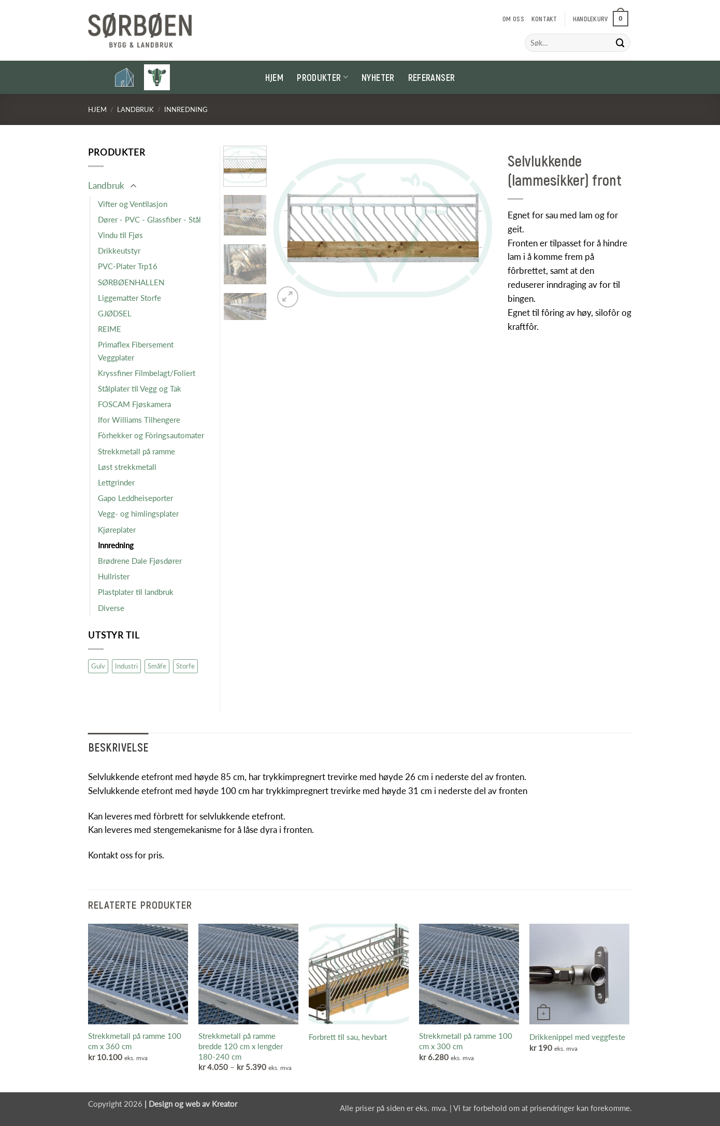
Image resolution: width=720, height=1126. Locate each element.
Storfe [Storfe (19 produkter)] (185, 666)
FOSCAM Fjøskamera (134, 404)
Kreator (224, 1103)
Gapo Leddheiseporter (135, 498)
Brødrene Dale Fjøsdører (140, 560)
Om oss (513, 19)
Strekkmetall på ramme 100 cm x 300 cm (465, 1041)
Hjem (274, 77)
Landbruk (135, 109)
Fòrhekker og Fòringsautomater (151, 435)
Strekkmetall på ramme (136, 451)
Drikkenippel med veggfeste (577, 1036)
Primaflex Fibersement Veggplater (136, 351)
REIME (109, 328)
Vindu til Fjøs (120, 235)
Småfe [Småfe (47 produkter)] (157, 666)
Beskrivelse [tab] (118, 747)
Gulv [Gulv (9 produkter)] (98, 666)
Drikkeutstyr (119, 250)
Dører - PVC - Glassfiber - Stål (149, 219)
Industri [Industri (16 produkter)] (126, 666)
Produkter (322, 77)
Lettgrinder (116, 482)
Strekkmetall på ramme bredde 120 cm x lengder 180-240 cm (240, 1046)
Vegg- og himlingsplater (138, 513)
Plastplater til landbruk (136, 591)
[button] (600, 19)
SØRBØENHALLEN (131, 282)
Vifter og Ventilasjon (132, 203)
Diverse (111, 608)
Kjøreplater (117, 529)
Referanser (431, 77)
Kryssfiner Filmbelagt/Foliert (146, 373)
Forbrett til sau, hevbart (348, 1036)
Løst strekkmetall (127, 466)
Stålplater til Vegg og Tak (139, 388)
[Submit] (620, 43)
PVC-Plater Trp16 (127, 266)
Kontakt (544, 19)
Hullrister (113, 576)
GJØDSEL (115, 313)
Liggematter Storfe (129, 297)
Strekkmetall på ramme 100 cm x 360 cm (134, 1041)
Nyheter (378, 77)
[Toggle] (133, 186)
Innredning (186, 109)
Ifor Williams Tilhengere (139, 419)
